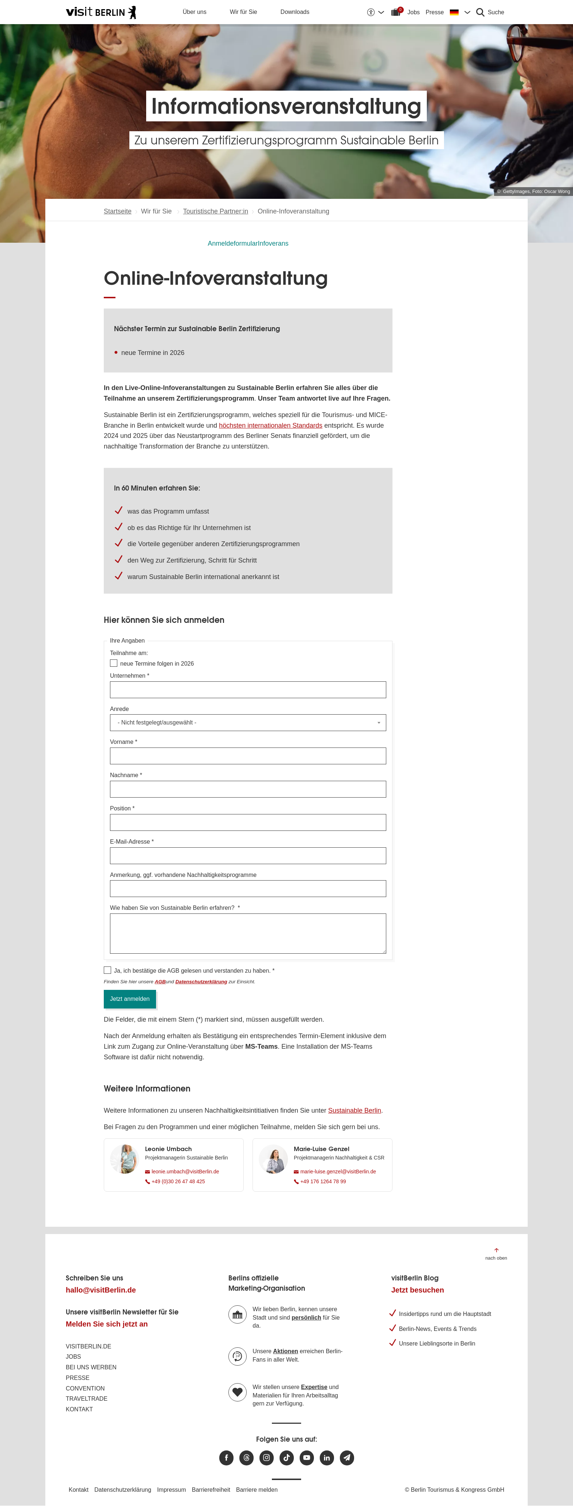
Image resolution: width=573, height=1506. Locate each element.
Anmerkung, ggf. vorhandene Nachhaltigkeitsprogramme (183, 875)
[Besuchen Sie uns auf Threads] (246, 1457)
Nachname (124, 775)
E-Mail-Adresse (130, 842)
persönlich (306, 1317)
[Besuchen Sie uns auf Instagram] (266, 1457)
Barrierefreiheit (211, 1490)
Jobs (413, 12)
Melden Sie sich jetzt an (107, 1324)
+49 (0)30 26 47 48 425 (175, 1181)
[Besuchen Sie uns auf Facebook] (226, 1457)
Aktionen (285, 1351)
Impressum (171, 1490)
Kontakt (79, 1409)
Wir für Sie (243, 12)
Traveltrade (86, 1399)
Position (120, 808)
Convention (85, 1388)
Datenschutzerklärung (122, 1490)
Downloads (295, 12)
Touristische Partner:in (215, 211)
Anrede (119, 709)
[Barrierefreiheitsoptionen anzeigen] (375, 12)
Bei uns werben (91, 1367)
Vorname (121, 742)
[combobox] (248, 722)
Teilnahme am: (129, 653)
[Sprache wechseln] (460, 12)
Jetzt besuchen (417, 1290)
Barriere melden (257, 1490)
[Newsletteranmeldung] (347, 1457)
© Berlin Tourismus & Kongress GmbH (454, 1490)
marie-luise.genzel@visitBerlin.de (335, 1171)
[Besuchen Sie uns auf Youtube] (307, 1457)
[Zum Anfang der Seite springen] (496, 1253)
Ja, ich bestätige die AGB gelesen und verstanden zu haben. (192, 971)
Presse (435, 12)
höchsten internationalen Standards (270, 425)
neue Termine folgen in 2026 (157, 664)
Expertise (314, 1387)
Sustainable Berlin (354, 1110)
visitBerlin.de (88, 1346)
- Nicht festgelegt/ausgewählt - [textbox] (157, 722)
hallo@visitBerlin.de (101, 1290)
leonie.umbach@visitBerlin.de (182, 1171)
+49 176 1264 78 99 (320, 1181)
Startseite (118, 211)
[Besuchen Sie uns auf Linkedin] (327, 1457)
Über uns (194, 12)
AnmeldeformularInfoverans (248, 243)
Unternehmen (127, 676)
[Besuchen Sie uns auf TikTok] (287, 1457)
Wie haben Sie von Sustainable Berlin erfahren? (173, 908)
